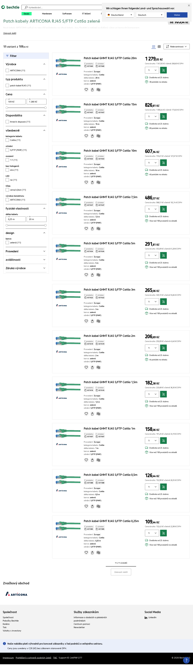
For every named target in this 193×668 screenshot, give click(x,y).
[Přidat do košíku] (163, 74)
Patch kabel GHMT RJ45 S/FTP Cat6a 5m (109, 247)
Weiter (177, 15)
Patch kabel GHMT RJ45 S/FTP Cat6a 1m (109, 432)
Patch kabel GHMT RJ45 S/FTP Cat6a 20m (110, 62)
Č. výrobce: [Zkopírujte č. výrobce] (100, 68)
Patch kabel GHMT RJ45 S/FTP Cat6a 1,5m (110, 386)
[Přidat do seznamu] (86, 93)
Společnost (10, 615)
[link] (75, 24)
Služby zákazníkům (86, 615)
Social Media (153, 615)
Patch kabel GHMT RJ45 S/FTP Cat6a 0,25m (111, 524)
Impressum (8, 661)
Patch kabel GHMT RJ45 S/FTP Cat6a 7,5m (110, 200)
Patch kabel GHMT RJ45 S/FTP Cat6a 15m (110, 108)
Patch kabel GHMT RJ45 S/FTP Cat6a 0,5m (110, 478)
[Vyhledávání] (97, 7)
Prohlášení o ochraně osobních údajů (33, 661)
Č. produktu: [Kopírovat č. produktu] (88, 68)
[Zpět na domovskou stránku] (10, 11)
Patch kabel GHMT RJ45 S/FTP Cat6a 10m (110, 154)
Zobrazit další (121, 575)
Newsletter (79, 630)
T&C (55, 661)
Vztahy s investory (12, 634)
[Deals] (27, 13)
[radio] (153, 50)
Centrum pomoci (82, 627)
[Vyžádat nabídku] (92, 93)
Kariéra (6, 627)
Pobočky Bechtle (11, 624)
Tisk (4, 630)
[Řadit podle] (177, 50)
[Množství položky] (148, 74)
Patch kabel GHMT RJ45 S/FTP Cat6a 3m (109, 293)
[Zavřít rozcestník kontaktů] (186, 660)
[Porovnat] (98, 93)
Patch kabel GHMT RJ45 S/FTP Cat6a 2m (109, 339)
